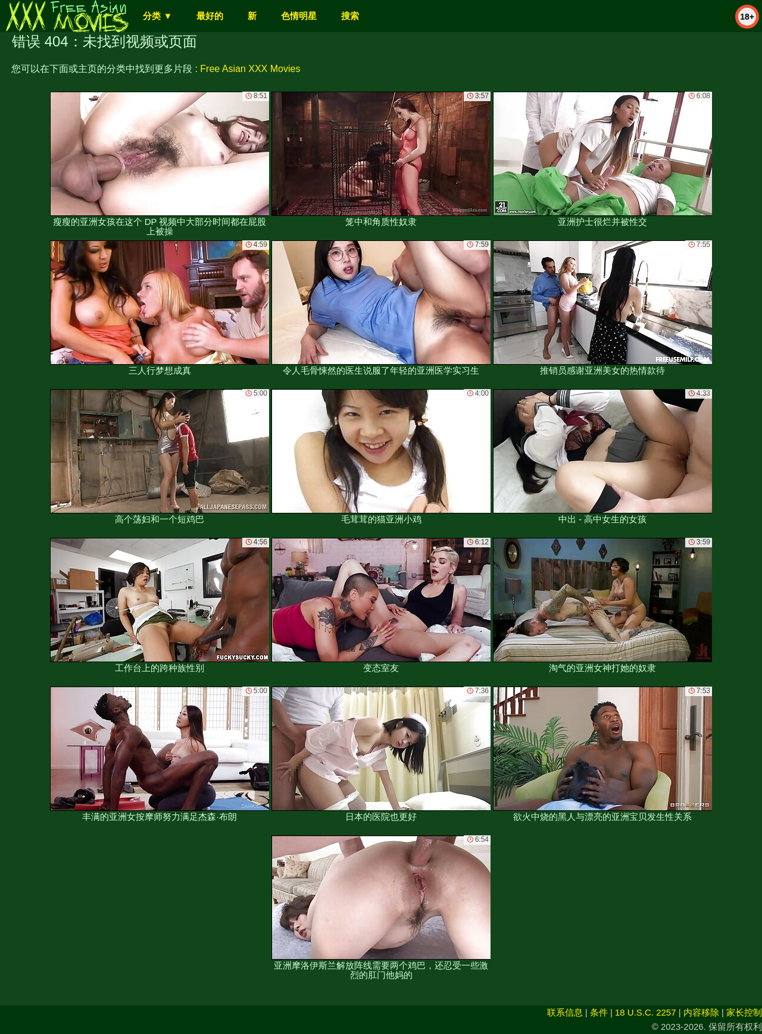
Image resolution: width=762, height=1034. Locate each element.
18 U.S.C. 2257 (645, 1012)
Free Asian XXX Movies (250, 69)
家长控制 (744, 1012)
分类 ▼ (157, 16)
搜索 (350, 16)
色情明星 (299, 16)
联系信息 (565, 1012)
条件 (599, 1012)
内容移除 (701, 1012)
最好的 (209, 16)
